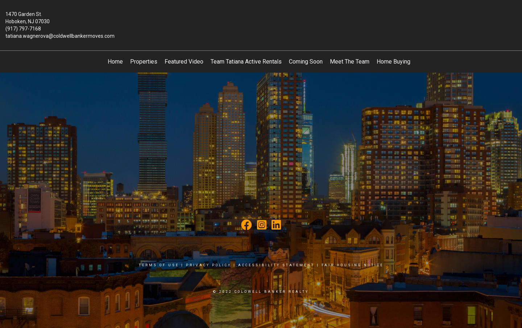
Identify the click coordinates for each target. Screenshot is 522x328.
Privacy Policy (208, 265)
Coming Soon (306, 61)
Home (115, 61)
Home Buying (393, 61)
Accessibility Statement (276, 265)
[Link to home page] (261, 20)
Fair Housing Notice (353, 265)
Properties (143, 61)
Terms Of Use (159, 265)
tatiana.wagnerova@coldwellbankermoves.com (60, 36)
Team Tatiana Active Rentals (246, 61)
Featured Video (184, 61)
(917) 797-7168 (23, 29)
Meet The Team (349, 61)
